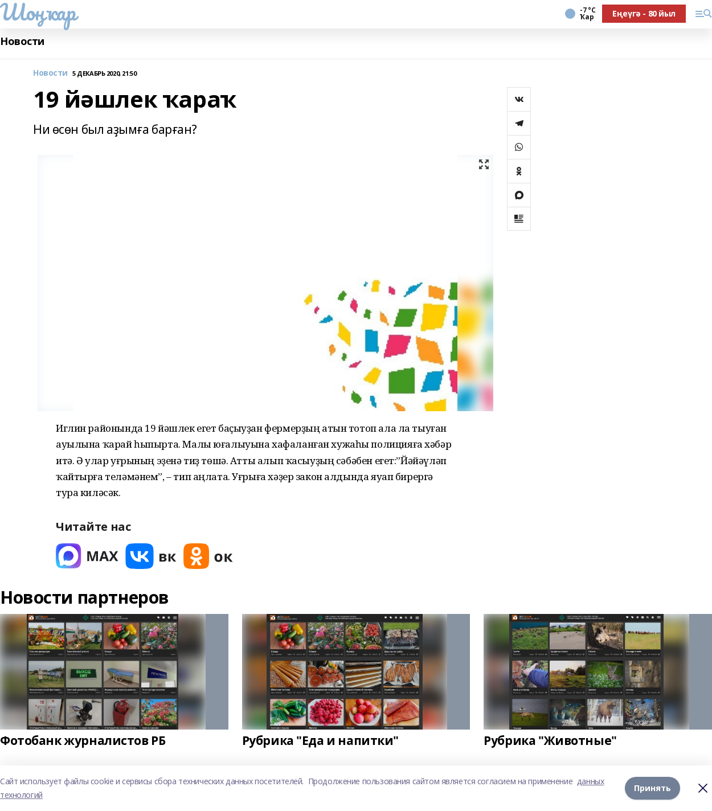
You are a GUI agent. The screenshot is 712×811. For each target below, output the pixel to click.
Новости (22, 41)
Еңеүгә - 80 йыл (644, 13)
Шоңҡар (37, 12)
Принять (652, 788)
